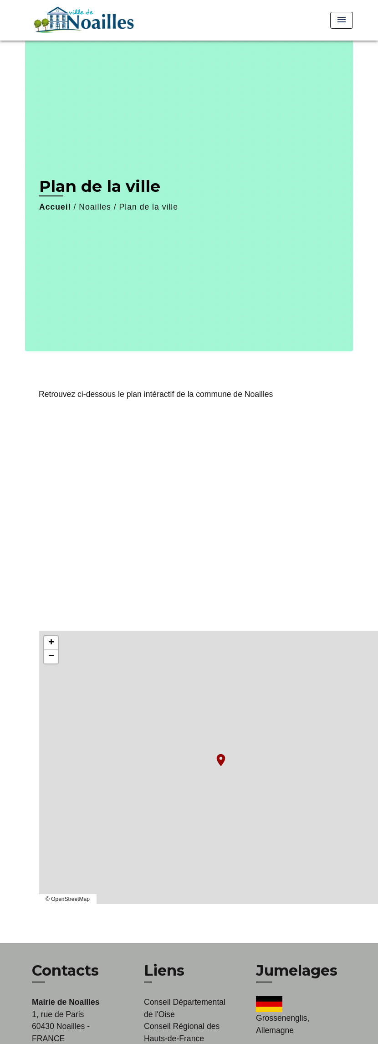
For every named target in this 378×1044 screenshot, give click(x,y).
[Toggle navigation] (341, 20)
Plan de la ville (148, 206)
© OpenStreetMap (68, 899)
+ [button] (51, 643)
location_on (216, 755)
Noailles (95, 206)
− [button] (51, 656)
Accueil (55, 206)
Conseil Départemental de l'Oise (184, 1008)
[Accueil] (82, 20)
